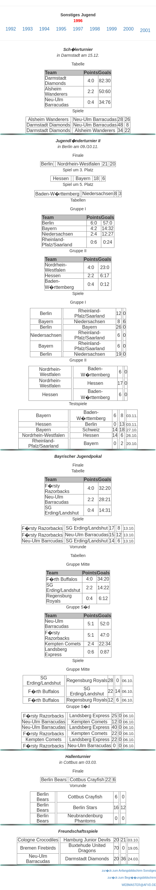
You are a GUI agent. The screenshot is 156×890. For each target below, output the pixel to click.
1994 (44, 28)
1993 (27, 28)
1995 (61, 28)
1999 (112, 28)
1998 (95, 28)
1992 (11, 28)
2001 (145, 30)
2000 (128, 28)
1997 (78, 28)
